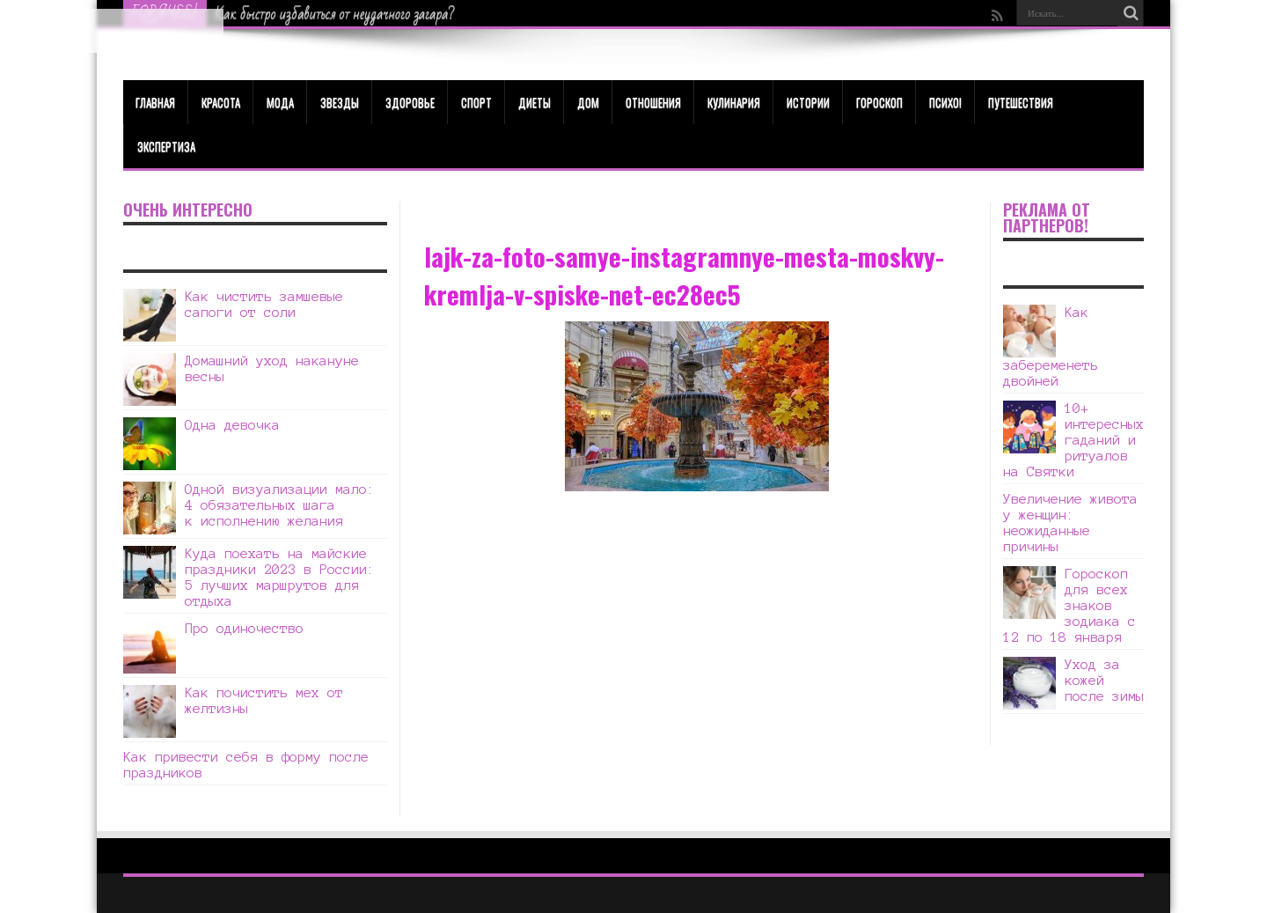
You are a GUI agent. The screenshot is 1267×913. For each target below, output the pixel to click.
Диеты (534, 102)
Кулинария (733, 102)
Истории (808, 102)
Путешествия (1020, 102)
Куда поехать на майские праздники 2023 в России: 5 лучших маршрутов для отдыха (280, 577)
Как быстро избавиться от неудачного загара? (335, 14)
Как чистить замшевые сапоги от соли (264, 304)
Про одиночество (244, 628)
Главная (155, 102)
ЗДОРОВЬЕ (410, 102)
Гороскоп (879, 102)
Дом (588, 102)
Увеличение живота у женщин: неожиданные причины (1070, 522)
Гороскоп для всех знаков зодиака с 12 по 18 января (1069, 605)
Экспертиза (166, 146)
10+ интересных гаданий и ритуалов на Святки (1073, 440)
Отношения (653, 102)
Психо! (945, 102)
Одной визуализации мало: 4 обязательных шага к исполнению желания (280, 505)
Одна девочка (232, 424)
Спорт (476, 102)
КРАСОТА (220, 102)
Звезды (339, 102)
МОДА (280, 102)
